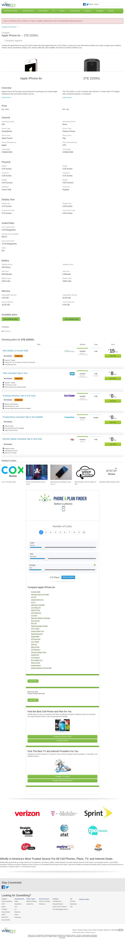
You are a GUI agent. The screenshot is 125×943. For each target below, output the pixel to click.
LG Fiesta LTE (36, 607)
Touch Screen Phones (58, 906)
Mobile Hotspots (31, 901)
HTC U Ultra (35, 628)
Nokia (16, 914)
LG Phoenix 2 (35, 649)
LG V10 (33, 597)
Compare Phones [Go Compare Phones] (62, 740)
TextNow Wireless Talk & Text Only (19, 396)
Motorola (17, 911)
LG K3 (33, 602)
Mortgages (99, 11)
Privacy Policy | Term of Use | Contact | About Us (94, 929)
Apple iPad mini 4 (37, 634)
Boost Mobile (6, 919)
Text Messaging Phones (58, 909)
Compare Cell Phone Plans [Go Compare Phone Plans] (63, 737)
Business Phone (28, 11)
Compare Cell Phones (9, 27)
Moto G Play (35, 647)
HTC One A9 (35, 621)
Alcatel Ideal (35, 636)
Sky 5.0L (34, 623)
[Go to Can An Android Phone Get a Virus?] (37, 472)
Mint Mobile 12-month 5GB (15, 351)
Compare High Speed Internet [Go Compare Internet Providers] (62, 780)
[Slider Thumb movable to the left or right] (43, 548)
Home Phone (43, 11)
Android (70, 901)
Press (96, 4)
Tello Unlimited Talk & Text (15, 373)
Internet (62, 11)
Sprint (3, 906)
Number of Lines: (62, 526)
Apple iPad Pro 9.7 (37, 600)
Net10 (3, 914)
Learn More (33, 681)
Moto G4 (34, 644)
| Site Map (114, 929)
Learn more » (6, 97)
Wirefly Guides (82, 899)
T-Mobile (4, 909)
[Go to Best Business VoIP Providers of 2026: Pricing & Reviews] (85, 472)
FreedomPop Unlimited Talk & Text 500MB (23, 417)
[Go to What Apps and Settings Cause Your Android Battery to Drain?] (61, 472)
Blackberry (71, 904)
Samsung (17, 917)
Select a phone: (63, 504)
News (91, 4)
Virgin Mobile (6, 911)
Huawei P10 (35, 655)
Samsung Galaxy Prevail (39, 626)
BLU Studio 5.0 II (36, 660)
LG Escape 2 (35, 657)
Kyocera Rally (35, 592)
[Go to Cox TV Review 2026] (12, 472)
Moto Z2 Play (35, 610)
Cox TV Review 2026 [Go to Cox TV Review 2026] (9, 482)
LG (15, 909)
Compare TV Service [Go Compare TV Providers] (62, 776)
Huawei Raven (36, 665)
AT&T (3, 904)
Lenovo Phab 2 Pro (37, 631)
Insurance (88, 11)
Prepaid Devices (56, 904)
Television (41, 904)
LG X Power (35, 642)
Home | (74, 929)
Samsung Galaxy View (38, 652)
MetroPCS (5, 917)
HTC (15, 906)
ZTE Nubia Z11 (36, 613)
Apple (16, 901)
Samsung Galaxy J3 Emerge (40, 618)
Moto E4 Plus (35, 663)
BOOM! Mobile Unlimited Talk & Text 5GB (22, 439)
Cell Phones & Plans (11, 11)
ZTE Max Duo (35, 639)
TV (53, 11)
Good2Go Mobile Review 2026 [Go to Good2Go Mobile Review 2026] (109, 482)
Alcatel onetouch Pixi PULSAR (41, 668)
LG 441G (34, 615)
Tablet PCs (29, 904)
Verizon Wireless (7, 901)
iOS (69, 906)
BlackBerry (17, 904)
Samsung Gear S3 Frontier (40, 594)
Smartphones (55, 901)
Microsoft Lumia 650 (38, 605)
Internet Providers (43, 901)
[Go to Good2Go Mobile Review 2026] (110, 472)
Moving (111, 11)
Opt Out (120, 929)
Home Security (75, 11)
